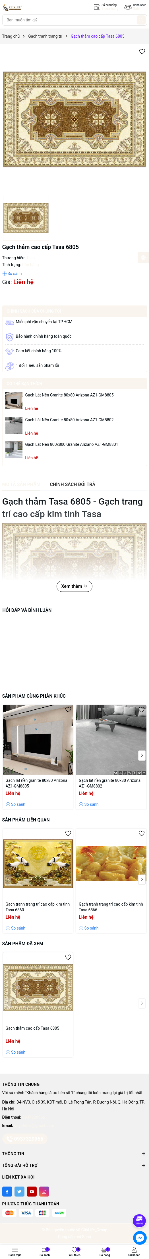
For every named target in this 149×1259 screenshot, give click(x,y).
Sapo (86, 1236)
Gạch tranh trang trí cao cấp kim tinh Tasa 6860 (38, 907)
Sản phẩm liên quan (26, 820)
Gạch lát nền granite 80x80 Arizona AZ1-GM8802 (69, 420)
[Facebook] (7, 1192)
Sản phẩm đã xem (22, 943)
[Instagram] (44, 1192)
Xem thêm (74, 586)
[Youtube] (32, 1192)
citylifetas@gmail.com (34, 1125)
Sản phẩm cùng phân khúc (34, 696)
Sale (136, 9)
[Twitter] (19, 1192)
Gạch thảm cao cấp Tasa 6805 (32, 1028)
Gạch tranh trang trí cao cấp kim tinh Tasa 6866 (111, 907)
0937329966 (33, 1117)
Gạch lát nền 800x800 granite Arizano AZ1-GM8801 (71, 444)
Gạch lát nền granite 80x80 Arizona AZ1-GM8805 (69, 395)
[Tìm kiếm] (141, 20)
